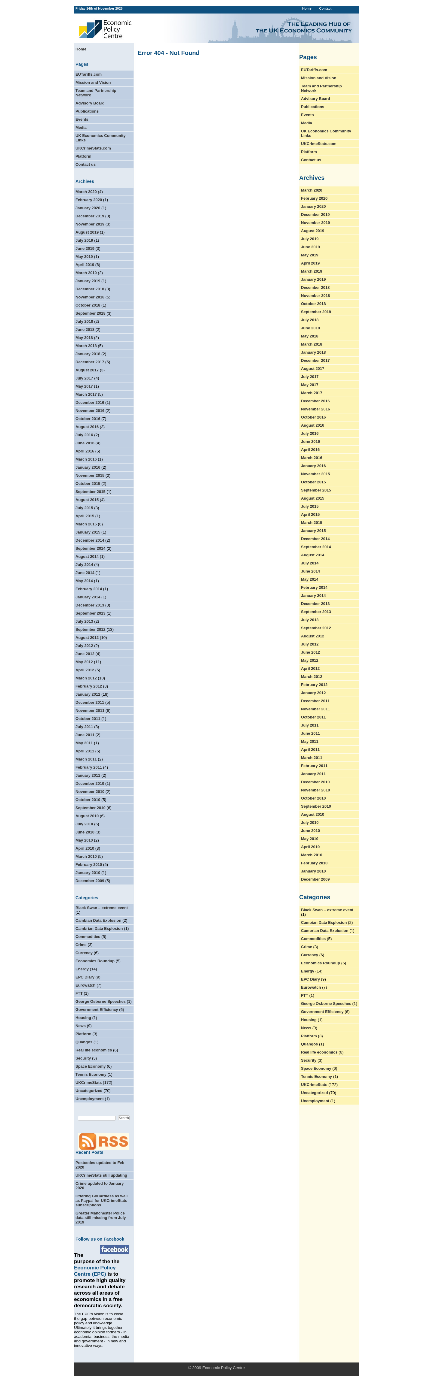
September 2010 (90, 808)
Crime (81, 944)
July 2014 (84, 564)
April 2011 (84, 751)
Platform (83, 156)
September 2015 (90, 491)
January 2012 (87, 694)
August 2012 (87, 637)
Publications (87, 111)
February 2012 (88, 686)
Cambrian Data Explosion (99, 928)
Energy (82, 969)
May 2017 (84, 386)
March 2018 (86, 345)
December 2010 (89, 783)
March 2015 (86, 524)
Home (307, 8)
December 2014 (89, 540)
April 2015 (84, 516)
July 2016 (84, 435)
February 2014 (88, 589)
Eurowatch (85, 985)
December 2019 (89, 216)
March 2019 (86, 273)
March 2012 (86, 678)
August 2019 (87, 232)
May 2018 (84, 337)
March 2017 (86, 394)
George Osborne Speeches (100, 1001)
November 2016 (89, 410)
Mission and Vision (93, 82)
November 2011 (89, 710)
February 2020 (88, 200)
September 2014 (90, 548)
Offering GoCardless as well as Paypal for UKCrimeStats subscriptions (101, 1200)
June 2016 (84, 443)
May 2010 (84, 840)
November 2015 (89, 475)
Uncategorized (89, 1090)
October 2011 (87, 718)
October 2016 (87, 418)
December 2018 (89, 289)
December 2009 (89, 880)
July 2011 (84, 726)
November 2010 (89, 791)
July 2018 (84, 321)
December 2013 (89, 605)
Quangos (83, 1042)
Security (83, 1058)
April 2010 (84, 848)
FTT (79, 993)
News (80, 1026)
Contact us (85, 164)
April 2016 (84, 451)
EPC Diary (84, 977)
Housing (83, 1017)
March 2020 (86, 191)
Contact (325, 8)
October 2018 (87, 305)
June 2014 (84, 572)
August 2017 (87, 370)
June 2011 (84, 735)
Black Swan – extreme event (101, 908)
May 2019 (84, 256)
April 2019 (84, 264)
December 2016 (89, 402)
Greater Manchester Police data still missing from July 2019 (100, 1217)
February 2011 (88, 767)
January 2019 (87, 281)
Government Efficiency (96, 1009)
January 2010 (87, 872)
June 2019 (84, 248)
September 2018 (90, 313)
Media (81, 127)
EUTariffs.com (88, 74)
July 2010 (84, 824)
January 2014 (87, 597)
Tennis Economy (90, 1074)
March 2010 (86, 856)
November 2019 (89, 224)
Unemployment (89, 1098)
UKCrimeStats (88, 1082)
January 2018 (87, 354)
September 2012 (90, 629)
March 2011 (86, 759)
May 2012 (84, 662)
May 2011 (84, 743)
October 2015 (87, 483)
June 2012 (84, 654)
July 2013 (84, 621)
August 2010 (87, 816)
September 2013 (90, 613)
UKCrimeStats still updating (101, 1175)
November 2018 (89, 297)
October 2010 (87, 799)
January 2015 (87, 532)
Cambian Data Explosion (98, 920)
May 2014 (84, 581)
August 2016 (87, 427)
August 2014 (87, 556)
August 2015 (87, 499)
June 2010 (84, 832)
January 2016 (87, 467)
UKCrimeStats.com (93, 148)
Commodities (87, 936)
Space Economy (90, 1066)
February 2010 (88, 864)
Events (81, 119)
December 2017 (89, 362)
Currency (84, 953)
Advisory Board (90, 103)
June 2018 (84, 329)
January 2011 (87, 775)
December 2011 (89, 702)
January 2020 (87, 208)
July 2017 (84, 378)
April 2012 (84, 670)
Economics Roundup (95, 961)
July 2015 (84, 508)
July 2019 (84, 240)
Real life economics (93, 1050)
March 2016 (86, 459)
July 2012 (84, 645)
